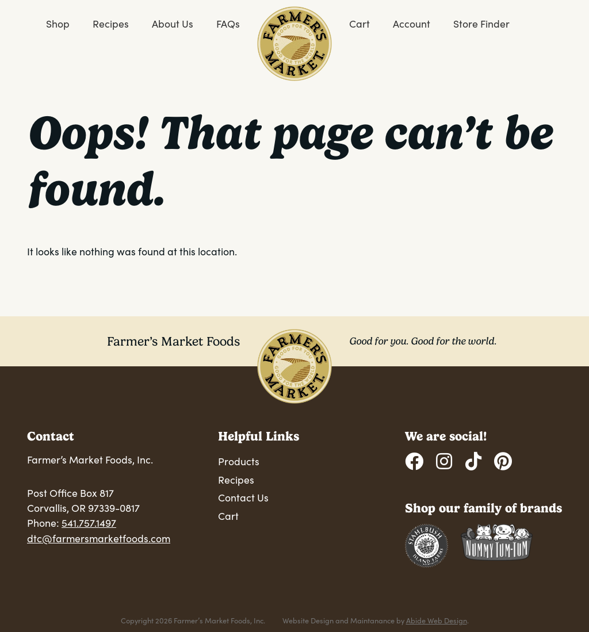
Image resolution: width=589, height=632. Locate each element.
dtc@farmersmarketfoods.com (98, 538)
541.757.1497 (89, 523)
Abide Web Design (436, 620)
